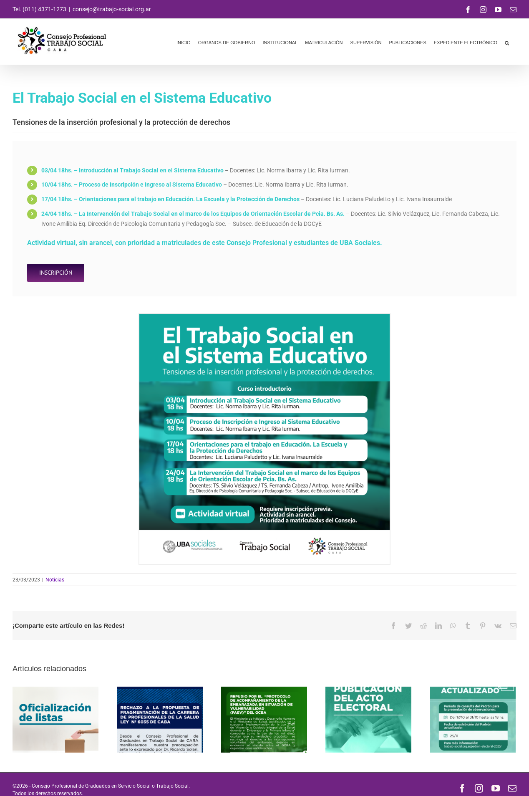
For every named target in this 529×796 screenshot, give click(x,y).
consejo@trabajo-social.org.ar (112, 9)
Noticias (54, 580)
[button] (507, 42)
